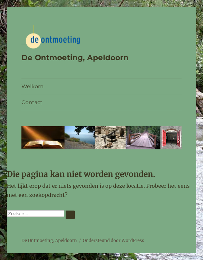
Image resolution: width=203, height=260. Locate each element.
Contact (32, 102)
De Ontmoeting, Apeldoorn (75, 57)
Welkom (32, 86)
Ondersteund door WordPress (113, 240)
